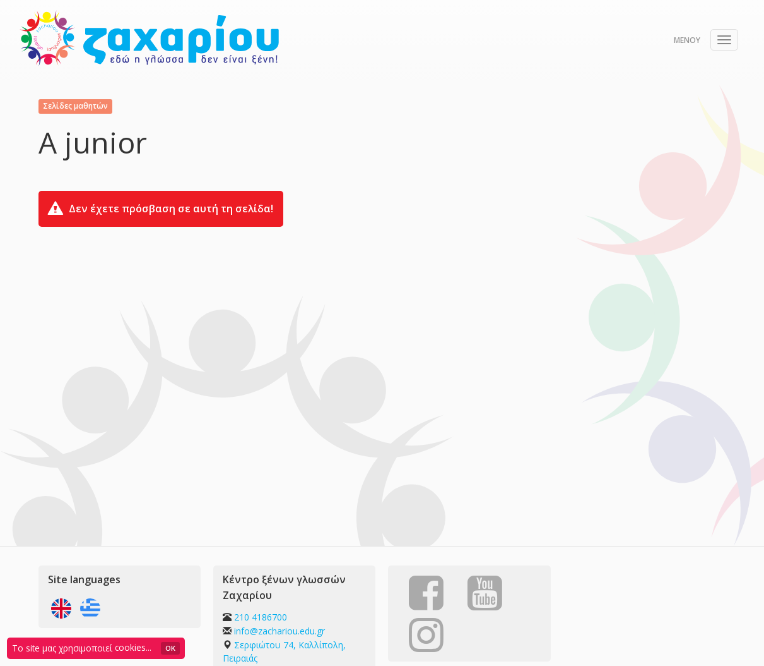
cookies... (133, 647)
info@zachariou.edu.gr (279, 631)
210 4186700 (260, 617)
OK (170, 648)
